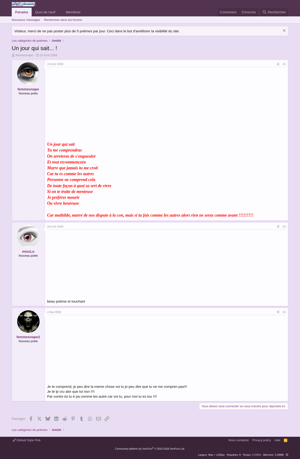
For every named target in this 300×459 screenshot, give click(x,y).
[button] (59, 12)
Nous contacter (239, 440)
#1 (284, 64)
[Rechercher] (274, 12)
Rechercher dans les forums (63, 20)
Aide (277, 440)
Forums (21, 12)
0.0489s (256, 454)
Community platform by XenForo (150, 448)
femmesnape (24, 55)
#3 (284, 312)
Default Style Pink (27, 440)
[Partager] (278, 64)
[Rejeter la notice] (284, 31)
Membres (73, 12)
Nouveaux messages (26, 20)
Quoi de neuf (45, 12)
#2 (284, 226)
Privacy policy (261, 440)
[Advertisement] (86, 102)
